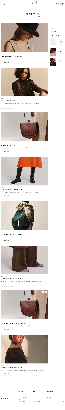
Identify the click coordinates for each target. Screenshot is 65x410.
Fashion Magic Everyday (11, 56)
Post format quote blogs (12, 368)
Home (26, 16)
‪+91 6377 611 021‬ (4, 392)
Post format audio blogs (12, 279)
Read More (6, 62)
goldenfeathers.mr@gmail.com (6, 394)
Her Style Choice (8, 101)
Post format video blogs (12, 234)
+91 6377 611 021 (6, 4)
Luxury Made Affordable (11, 190)
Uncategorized (53, 31)
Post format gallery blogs (13, 323)
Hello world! (61, 43)
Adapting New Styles (10, 145)
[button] (62, 4)
